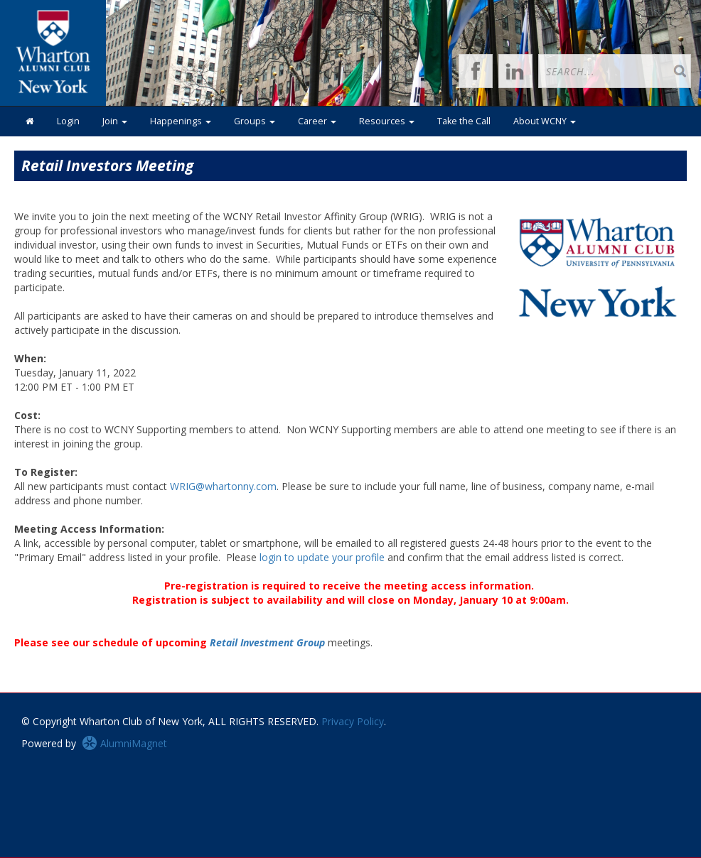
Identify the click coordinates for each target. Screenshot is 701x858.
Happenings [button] (180, 121)
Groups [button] (254, 121)
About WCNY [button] (544, 121)
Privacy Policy (352, 721)
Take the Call (464, 121)
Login (68, 121)
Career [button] (317, 121)
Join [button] (114, 121)
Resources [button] (386, 121)
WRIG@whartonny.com (223, 486)
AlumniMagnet (124, 743)
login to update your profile (322, 557)
